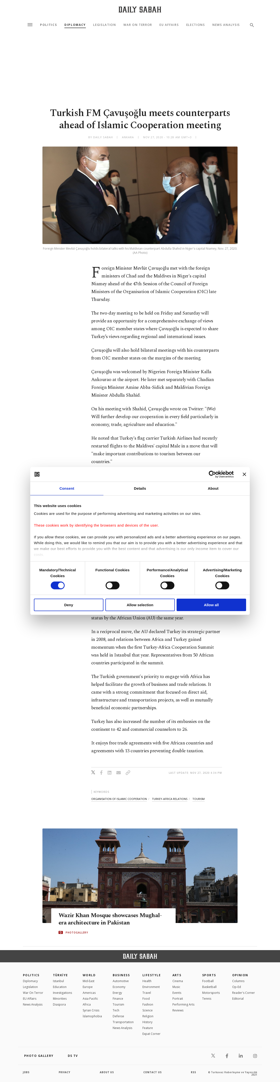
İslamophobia (92, 1016)
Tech (116, 1010)
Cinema (177, 981)
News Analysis (226, 24)
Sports (209, 975)
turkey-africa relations (169, 799)
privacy (65, 1072)
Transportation (123, 1022)
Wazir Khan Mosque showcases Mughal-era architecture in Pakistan (112, 919)
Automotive (121, 981)
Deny (68, 605)
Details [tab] (140, 488)
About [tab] (213, 488)
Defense (118, 1016)
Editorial (238, 999)
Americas (89, 993)
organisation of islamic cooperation (119, 799)
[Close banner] (244, 474)
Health (146, 981)
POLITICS (31, 975)
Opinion (240, 975)
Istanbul (58, 981)
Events (176, 993)
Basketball (209, 987)
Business (121, 975)
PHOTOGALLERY (77, 932)
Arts (176, 975)
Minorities (60, 999)
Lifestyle (151, 975)
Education (60, 987)
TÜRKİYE (60, 975)
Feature (147, 1028)
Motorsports (211, 993)
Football (208, 981)
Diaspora (59, 1004)
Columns (238, 981)
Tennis (206, 999)
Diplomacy (75, 24)
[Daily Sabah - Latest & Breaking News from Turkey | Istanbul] (140, 9)
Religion (147, 1016)
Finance (118, 999)
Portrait (177, 999)
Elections (195, 24)
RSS (193, 1072)
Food (146, 999)
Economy (119, 987)
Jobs (26, 1072)
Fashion (147, 1004)
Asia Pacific (90, 999)
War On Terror (137, 24)
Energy (117, 993)
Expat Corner (151, 1034)
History (147, 1022)
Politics (48, 24)
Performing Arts (183, 1004)
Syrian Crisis (91, 1010)
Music (176, 987)
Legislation (104, 24)
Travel (146, 993)
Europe (88, 987)
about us (107, 1072)
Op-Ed (236, 987)
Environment (151, 987)
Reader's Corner (243, 993)
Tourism (118, 1004)
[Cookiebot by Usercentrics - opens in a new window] (212, 474)
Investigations (62, 993)
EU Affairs (169, 24)
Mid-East (88, 981)
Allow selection (140, 605)
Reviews (177, 1010)
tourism (198, 799)
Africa (87, 1004)
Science (147, 1010)
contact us (152, 1072)
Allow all (211, 605)
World (89, 975)
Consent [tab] (67, 488)
